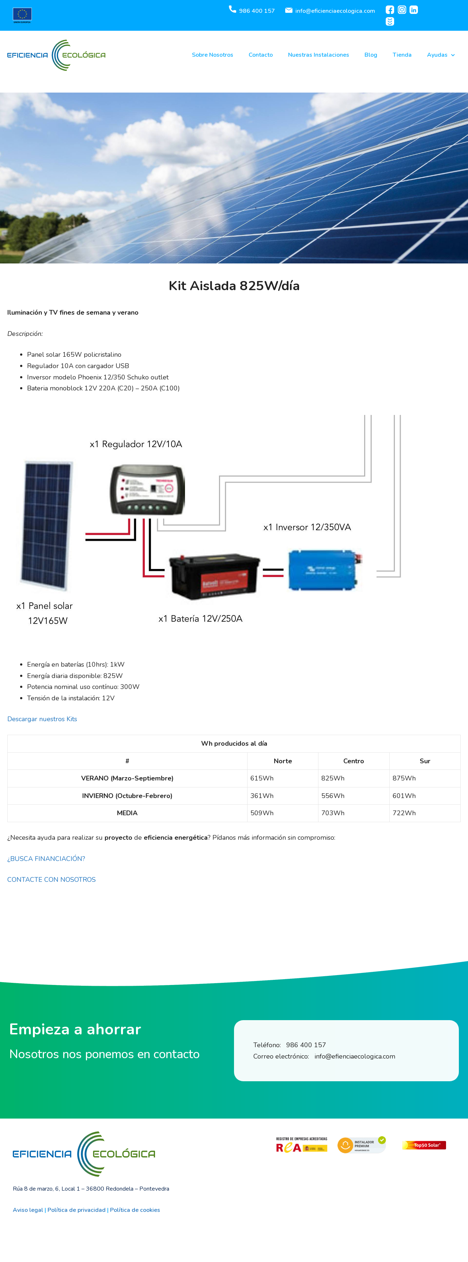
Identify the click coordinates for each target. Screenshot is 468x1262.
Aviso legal (28, 1210)
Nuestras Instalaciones (318, 55)
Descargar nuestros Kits (42, 719)
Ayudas (441, 55)
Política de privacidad (77, 1210)
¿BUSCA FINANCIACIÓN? (46, 858)
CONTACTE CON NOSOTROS (51, 879)
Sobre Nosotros (212, 55)
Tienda (402, 55)
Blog (371, 55)
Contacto (261, 55)
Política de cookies (135, 1210)
